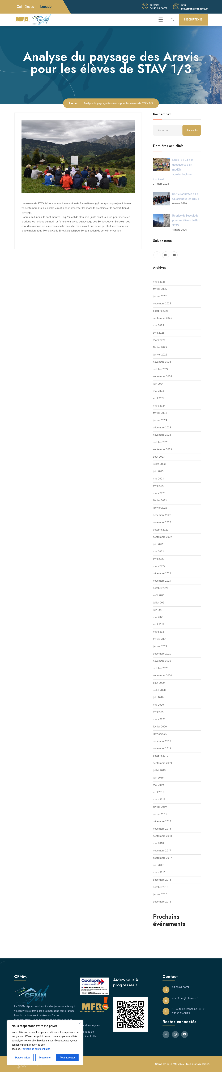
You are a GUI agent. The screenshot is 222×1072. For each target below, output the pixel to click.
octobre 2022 (160, 529)
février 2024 (160, 413)
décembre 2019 (162, 741)
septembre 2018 (162, 836)
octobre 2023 (160, 442)
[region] (45, 1042)
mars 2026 (159, 281)
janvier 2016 (160, 894)
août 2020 (159, 682)
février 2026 (160, 289)
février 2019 (160, 806)
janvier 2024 (160, 420)
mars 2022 (159, 566)
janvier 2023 (160, 507)
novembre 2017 (162, 850)
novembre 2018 (162, 828)
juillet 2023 (159, 464)
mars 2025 (159, 340)
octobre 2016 (160, 887)
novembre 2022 (162, 522)
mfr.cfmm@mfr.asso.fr (194, 8)
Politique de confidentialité (36, 1049)
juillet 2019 (159, 770)
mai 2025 (158, 325)
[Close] (80, 1023)
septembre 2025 (162, 318)
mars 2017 (159, 872)
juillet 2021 (159, 602)
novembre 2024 (162, 361)
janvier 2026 (160, 296)
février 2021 (160, 639)
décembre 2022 (162, 515)
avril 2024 (158, 398)
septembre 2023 (162, 449)
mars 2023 (159, 493)
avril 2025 (158, 332)
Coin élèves (25, 7)
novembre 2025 (162, 303)
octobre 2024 (160, 369)
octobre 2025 (160, 310)
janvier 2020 (160, 733)
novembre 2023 (162, 434)
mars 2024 (159, 405)
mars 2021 (159, 631)
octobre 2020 (160, 668)
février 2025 (160, 347)
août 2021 (159, 595)
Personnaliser (22, 1057)
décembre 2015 (162, 901)
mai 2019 (158, 785)
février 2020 (160, 726)
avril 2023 (158, 485)
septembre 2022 (162, 537)
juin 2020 (158, 697)
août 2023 (159, 456)
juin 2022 (158, 544)
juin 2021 (158, 609)
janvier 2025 (160, 354)
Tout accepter (67, 1057)
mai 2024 (158, 391)
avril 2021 (158, 624)
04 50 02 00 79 (158, 8)
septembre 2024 (162, 376)
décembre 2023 (162, 427)
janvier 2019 (160, 814)
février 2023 (160, 500)
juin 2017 (158, 865)
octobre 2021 (160, 588)
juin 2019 (158, 777)
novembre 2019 (162, 748)
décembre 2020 (162, 653)
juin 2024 (158, 383)
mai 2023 (158, 478)
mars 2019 (159, 799)
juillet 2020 (159, 690)
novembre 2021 (162, 580)
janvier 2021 (160, 646)
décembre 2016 (162, 879)
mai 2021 (158, 617)
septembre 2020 (162, 675)
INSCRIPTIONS (193, 19)
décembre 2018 (162, 821)
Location (46, 7)
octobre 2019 (160, 755)
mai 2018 (158, 843)
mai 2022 (158, 551)
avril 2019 (158, 792)
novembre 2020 (162, 661)
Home (73, 103)
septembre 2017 (162, 857)
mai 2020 (158, 704)
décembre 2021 (162, 573)
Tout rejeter (45, 1057)
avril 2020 (158, 712)
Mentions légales (90, 1025)
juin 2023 (158, 471)
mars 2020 (159, 719)
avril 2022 (158, 558)
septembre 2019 (162, 763)
